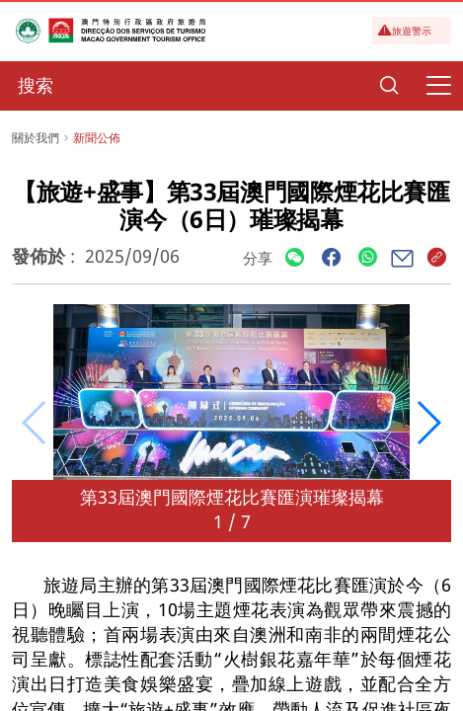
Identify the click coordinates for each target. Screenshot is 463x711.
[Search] (389, 86)
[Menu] (438, 86)
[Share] (294, 258)
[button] (428, 422)
